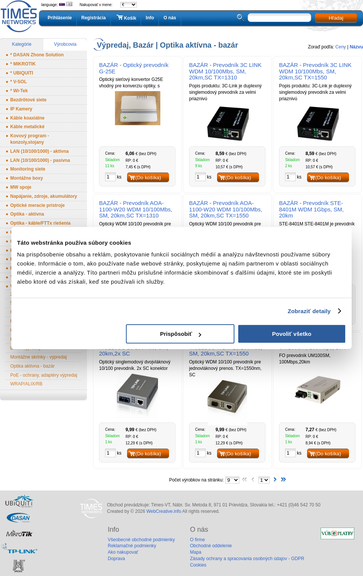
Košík (126, 18)
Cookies (198, 565)
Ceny (340, 47)
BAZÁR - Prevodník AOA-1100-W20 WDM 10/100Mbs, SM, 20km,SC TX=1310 (135, 209)
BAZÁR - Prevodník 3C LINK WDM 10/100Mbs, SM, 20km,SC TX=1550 (315, 71)
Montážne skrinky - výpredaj (38, 357)
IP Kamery (21, 109)
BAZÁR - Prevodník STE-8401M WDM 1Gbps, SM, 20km (311, 209)
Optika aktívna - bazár (32, 366)
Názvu (356, 47)
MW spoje (20, 187)
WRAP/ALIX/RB (26, 384)
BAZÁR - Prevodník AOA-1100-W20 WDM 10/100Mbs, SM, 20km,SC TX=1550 (225, 209)
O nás (169, 17)
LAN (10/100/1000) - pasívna (40, 160)
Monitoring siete (27, 169)
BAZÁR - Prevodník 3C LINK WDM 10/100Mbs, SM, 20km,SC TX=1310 (225, 71)
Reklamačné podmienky (132, 545)
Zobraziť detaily (309, 311)
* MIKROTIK (23, 64)
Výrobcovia (65, 44)
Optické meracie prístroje (37, 205)
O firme (197, 539)
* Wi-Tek (19, 90)
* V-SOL (18, 81)
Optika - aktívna (27, 214)
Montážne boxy (26, 178)
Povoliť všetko (292, 334)
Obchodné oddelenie (211, 545)
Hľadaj (336, 18)
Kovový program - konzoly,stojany (29, 139)
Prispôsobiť (180, 334)
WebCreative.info (163, 511)
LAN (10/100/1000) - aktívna (39, 151)
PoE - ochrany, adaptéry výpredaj (43, 375)
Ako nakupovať (123, 552)
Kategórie (21, 44)
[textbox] (279, 17)
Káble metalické (27, 126)
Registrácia (93, 17)
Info (150, 17)
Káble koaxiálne (27, 118)
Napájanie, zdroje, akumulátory (43, 196)
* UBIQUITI (21, 73)
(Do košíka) (148, 177)
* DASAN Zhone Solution (37, 54)
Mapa (195, 552)
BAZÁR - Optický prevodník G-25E (133, 68)
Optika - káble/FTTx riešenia (40, 223)
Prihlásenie (60, 17)
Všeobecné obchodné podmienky (141, 539)
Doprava (116, 558)
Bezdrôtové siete (28, 99)
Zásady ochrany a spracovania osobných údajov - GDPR (247, 558)
